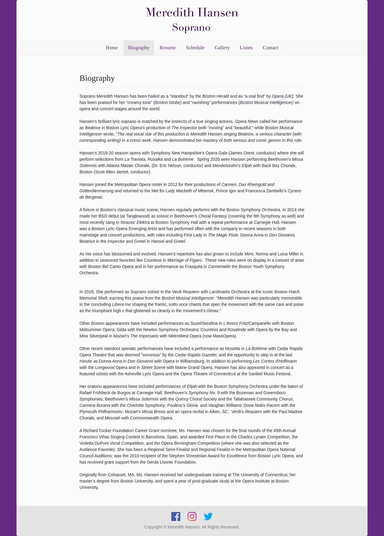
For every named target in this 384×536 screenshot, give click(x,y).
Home (112, 47)
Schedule (195, 47)
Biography (138, 47)
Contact (270, 47)
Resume (168, 47)
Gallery (222, 47)
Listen (246, 47)
